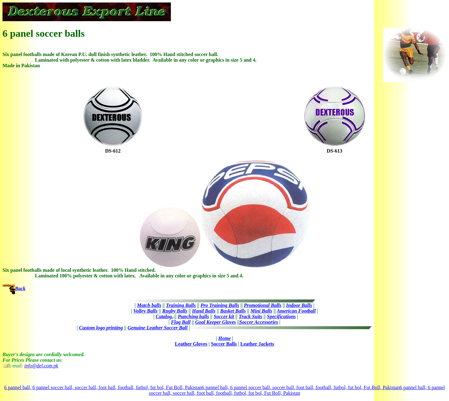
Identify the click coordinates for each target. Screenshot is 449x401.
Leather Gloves (191, 344)
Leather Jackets (257, 344)
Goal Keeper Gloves (215, 322)
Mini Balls (261, 311)
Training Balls (181, 305)
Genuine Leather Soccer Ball (157, 327)
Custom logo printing (101, 327)
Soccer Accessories (258, 322)
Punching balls (193, 316)
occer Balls (225, 344)
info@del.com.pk (41, 365)
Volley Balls (145, 311)
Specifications (281, 316)
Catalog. (164, 316)
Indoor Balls (299, 305)
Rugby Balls (174, 311)
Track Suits (250, 316)
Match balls (149, 305)
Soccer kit (224, 316)
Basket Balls (233, 311)
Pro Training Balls (219, 305)
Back (20, 288)
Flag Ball (181, 322)
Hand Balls (203, 311)
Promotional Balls (262, 305)
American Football (296, 311)
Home (224, 338)
